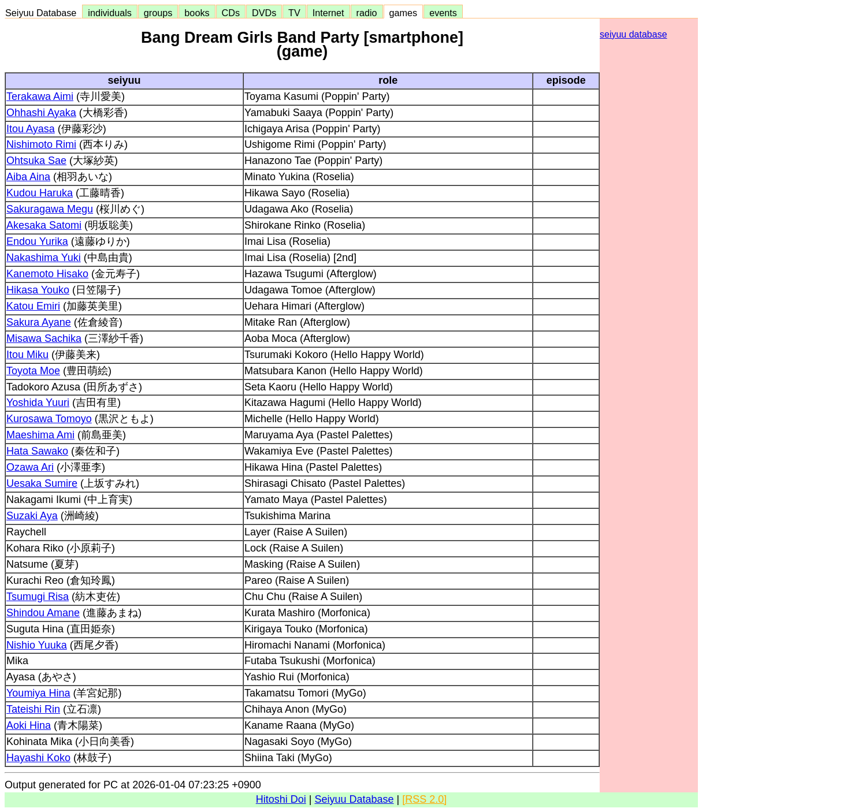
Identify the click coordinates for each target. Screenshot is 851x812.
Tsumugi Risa (37, 596)
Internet (328, 13)
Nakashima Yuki (43, 257)
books (196, 13)
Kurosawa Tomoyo (49, 418)
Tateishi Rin (33, 709)
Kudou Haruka (39, 193)
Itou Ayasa (30, 129)
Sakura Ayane (38, 322)
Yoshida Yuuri (37, 402)
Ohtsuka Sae (36, 160)
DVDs (264, 13)
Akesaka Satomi (43, 225)
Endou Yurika (37, 241)
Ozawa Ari (30, 467)
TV (294, 13)
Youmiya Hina (38, 693)
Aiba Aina (28, 176)
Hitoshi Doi (281, 799)
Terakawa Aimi (39, 96)
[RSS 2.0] (424, 799)
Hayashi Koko (38, 757)
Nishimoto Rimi (41, 144)
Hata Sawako (37, 451)
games (403, 13)
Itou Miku (27, 354)
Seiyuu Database (43, 13)
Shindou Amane (43, 613)
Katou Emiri (33, 306)
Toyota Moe (33, 371)
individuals (110, 13)
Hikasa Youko (37, 290)
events (443, 13)
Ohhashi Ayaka (41, 112)
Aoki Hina (28, 725)
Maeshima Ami (40, 435)
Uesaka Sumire (41, 483)
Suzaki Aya (32, 516)
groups (158, 13)
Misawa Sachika (43, 338)
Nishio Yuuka (36, 645)
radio (366, 13)
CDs (231, 13)
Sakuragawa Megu (49, 209)
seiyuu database (633, 34)
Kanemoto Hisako (47, 274)
